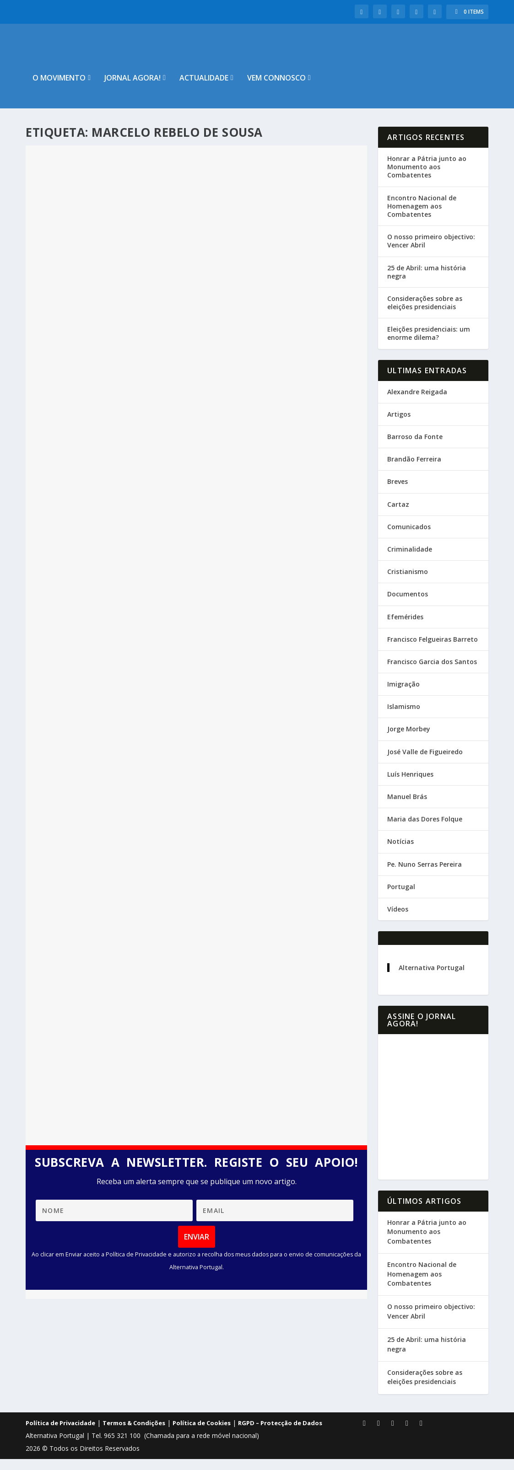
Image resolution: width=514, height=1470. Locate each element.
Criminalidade (409, 560)
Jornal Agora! (132, 89)
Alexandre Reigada (417, 402)
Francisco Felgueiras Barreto (432, 650)
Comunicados (409, 537)
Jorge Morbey (408, 739)
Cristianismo (407, 582)
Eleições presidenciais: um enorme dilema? (428, 344)
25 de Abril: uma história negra (426, 282)
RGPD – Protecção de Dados (280, 1434)
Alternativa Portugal (432, 978)
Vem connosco (276, 89)
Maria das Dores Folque (424, 830)
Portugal (401, 897)
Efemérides (405, 627)
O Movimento (59, 89)
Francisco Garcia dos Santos (432, 672)
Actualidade (203, 89)
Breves (397, 492)
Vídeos (397, 920)
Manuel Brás (407, 807)
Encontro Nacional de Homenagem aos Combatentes (421, 217)
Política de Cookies (202, 1434)
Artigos (399, 425)
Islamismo (403, 717)
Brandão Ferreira (414, 470)
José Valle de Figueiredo (425, 762)
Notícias (400, 852)
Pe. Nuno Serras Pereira (424, 875)
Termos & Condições (134, 1434)
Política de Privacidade (60, 1434)
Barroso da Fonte (415, 447)
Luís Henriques (410, 785)
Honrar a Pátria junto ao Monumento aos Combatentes (426, 177)
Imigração (403, 695)
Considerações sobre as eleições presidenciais (424, 313)
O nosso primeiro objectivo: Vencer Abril (431, 251)
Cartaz (398, 515)
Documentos (407, 605)
